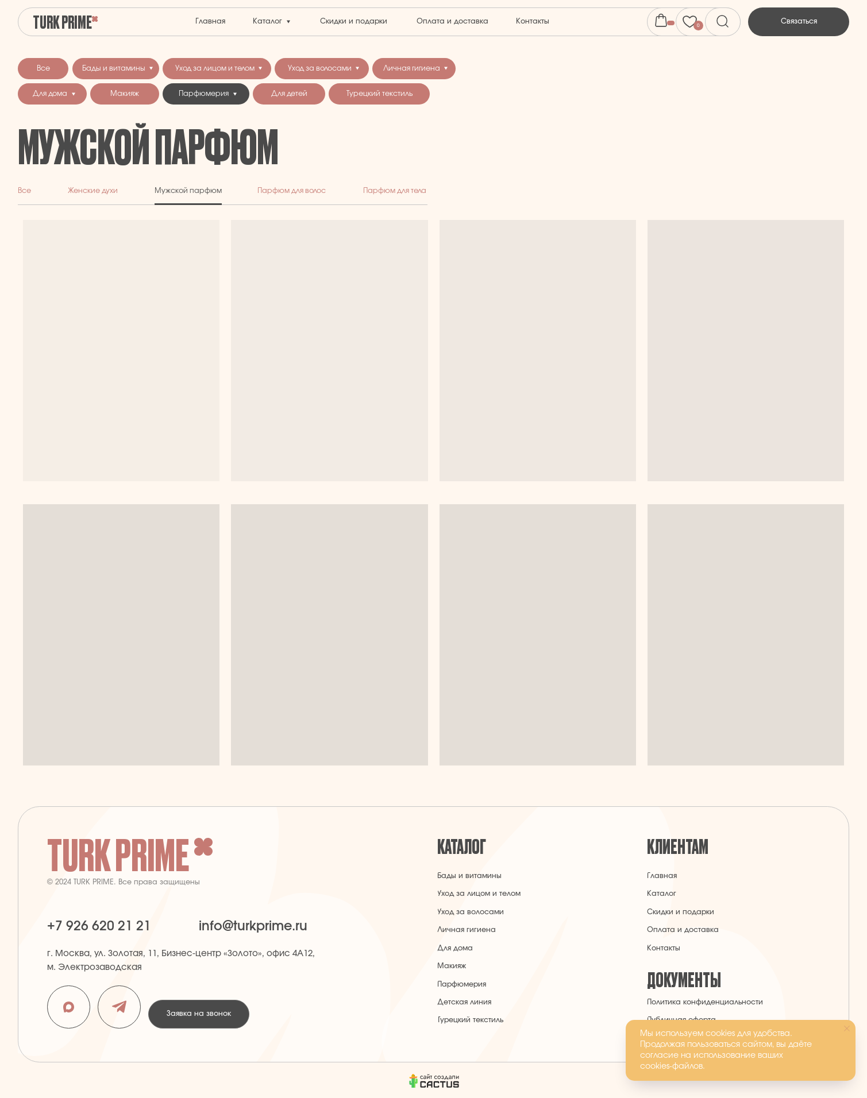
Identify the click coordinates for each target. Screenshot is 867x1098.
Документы (684, 979)
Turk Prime (62, 21)
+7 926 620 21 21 (99, 926)
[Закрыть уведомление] (847, 1028)
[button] (798, 21)
